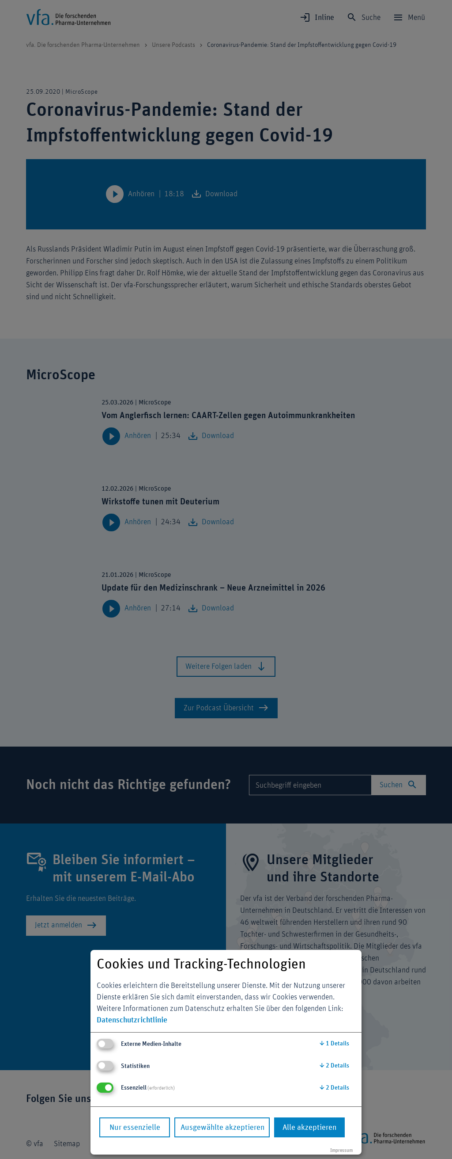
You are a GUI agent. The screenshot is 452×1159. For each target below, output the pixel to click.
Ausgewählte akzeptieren (222, 1128)
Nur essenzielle (134, 1128)
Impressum (341, 1150)
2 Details (334, 1066)
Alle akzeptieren (309, 1128)
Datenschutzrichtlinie (132, 1020)
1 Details (334, 1044)
